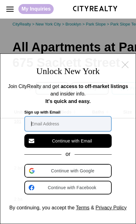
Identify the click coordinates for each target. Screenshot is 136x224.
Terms (83, 207)
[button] (68, 171)
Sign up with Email (42, 112)
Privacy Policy (111, 207)
